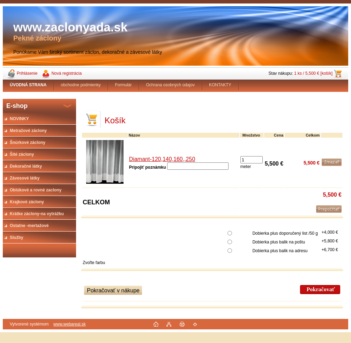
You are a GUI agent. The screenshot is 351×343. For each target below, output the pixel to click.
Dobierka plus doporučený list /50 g (285, 233)
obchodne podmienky (80, 84)
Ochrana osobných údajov (170, 84)
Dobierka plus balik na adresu (279, 250)
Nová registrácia (66, 73)
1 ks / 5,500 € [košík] (313, 73)
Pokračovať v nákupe (113, 290)
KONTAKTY (220, 84)
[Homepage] (28, 85)
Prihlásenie (27, 73)
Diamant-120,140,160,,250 (162, 159)
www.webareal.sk (69, 324)
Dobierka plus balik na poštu (278, 242)
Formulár (123, 84)
